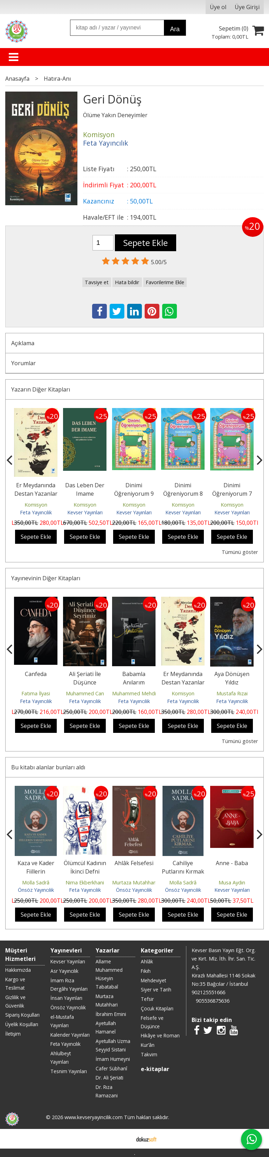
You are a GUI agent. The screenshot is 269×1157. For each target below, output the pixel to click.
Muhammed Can (85, 693)
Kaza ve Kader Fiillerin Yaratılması (36, 871)
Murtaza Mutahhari (134, 882)
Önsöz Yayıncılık (36, 890)
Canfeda (36, 674)
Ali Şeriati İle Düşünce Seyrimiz (85, 682)
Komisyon (36, 504)
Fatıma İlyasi (35, 693)
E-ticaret (123, 1139)
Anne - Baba (232, 863)
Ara (174, 29)
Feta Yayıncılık (36, 512)
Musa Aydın (232, 882)
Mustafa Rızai (232, 693)
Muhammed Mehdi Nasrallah (145, 693)
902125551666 (208, 992)
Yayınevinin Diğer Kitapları (45, 578)
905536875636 (212, 1000)
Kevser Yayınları (85, 512)
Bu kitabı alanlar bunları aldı (48, 767)
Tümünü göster (240, 552)
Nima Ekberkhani (84, 882)
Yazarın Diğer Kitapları (40, 389)
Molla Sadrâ (35, 882)
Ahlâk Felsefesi (134, 863)
